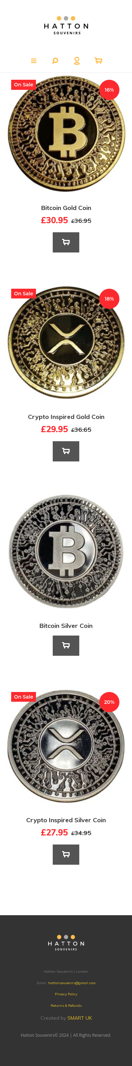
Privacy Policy (66, 994)
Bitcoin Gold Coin (66, 208)
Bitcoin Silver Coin (66, 626)
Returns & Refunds (66, 1005)
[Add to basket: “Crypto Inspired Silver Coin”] (66, 855)
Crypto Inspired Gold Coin (66, 417)
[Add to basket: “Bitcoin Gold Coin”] (66, 242)
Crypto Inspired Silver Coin (66, 820)
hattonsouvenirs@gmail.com (72, 983)
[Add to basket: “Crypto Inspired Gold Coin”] (66, 451)
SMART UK (79, 1018)
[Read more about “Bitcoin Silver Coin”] (66, 646)
